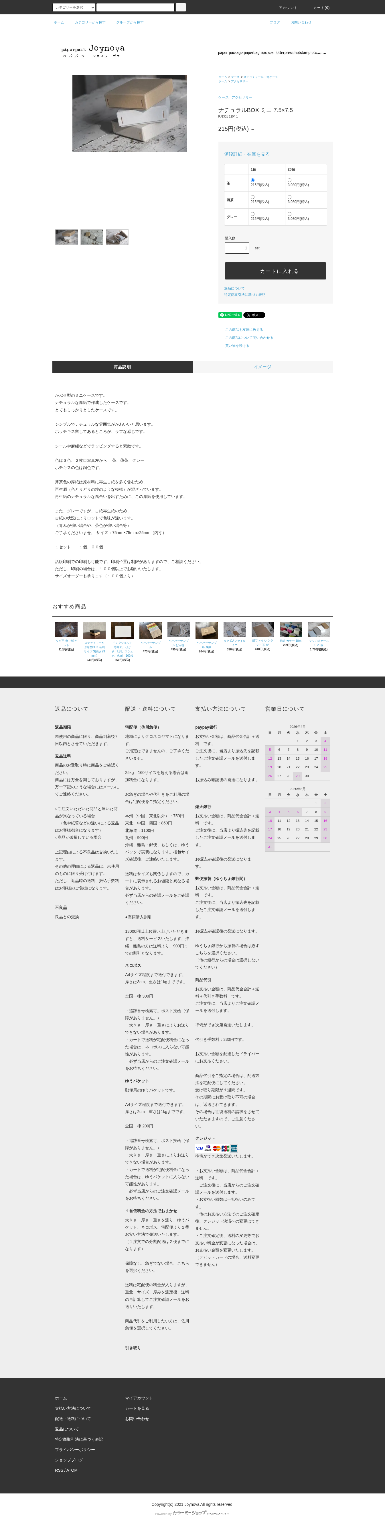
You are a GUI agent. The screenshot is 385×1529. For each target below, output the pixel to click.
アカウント (285, 8)
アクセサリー (239, 81)
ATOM (72, 1470)
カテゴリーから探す (87, 22)
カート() (318, 8)
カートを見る (137, 1408)
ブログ (271, 22)
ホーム (59, 22)
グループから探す (126, 22)
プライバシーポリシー (75, 1449)
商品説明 (122, 367)
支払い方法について (73, 1408)
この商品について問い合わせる (245, 338)
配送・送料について (73, 1418)
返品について (234, 288)
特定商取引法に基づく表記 (244, 295)
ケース (235, 77)
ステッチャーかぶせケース (261, 77)
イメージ (263, 367)
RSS (59, 1470)
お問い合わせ (297, 22)
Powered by (192, 1514)
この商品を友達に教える (240, 330)
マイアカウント (139, 1398)
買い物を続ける (233, 346)
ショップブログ (69, 1460)
